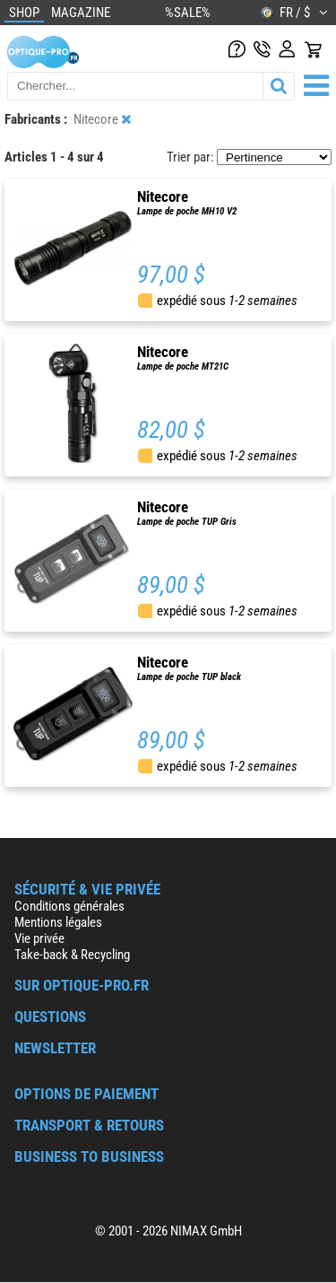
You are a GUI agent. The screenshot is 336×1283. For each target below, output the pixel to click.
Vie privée (39, 938)
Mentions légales (58, 922)
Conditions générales (69, 906)
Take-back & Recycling (72, 955)
